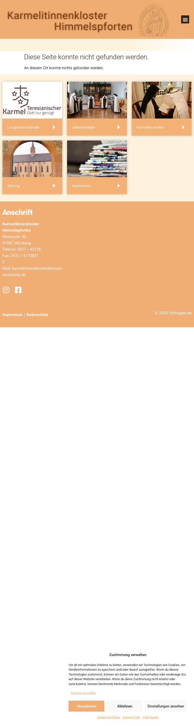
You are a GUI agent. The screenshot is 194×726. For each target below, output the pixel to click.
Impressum (150, 717)
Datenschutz (131, 717)
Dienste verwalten (83, 693)
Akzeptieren (86, 706)
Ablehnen (124, 706)
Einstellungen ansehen (166, 706)
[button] (185, 19)
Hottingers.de (180, 313)
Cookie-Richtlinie (108, 717)
